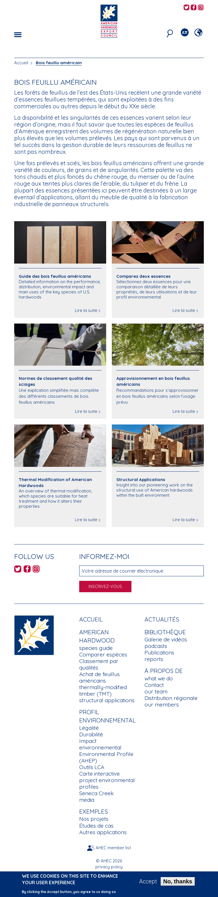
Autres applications (103, 832)
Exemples (93, 811)
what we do (158, 678)
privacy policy (109, 866)
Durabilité (91, 734)
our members (161, 704)
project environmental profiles (107, 783)
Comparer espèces (103, 654)
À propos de (163, 670)
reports (153, 659)
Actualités (161, 619)
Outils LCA (91, 767)
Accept (148, 882)
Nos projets (93, 818)
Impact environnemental (100, 744)
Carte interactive (99, 773)
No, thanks (177, 882)
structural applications (107, 700)
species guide (96, 648)
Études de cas (96, 825)
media (86, 799)
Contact (154, 684)
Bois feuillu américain (59, 62)
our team (155, 691)
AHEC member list (113, 847)
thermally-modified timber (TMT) (103, 690)
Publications (159, 652)
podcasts (155, 646)
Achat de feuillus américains (99, 677)
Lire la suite (86, 310)
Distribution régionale (171, 698)
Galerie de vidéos (165, 639)
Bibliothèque (165, 632)
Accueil (21, 62)
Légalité (89, 727)
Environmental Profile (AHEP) (106, 757)
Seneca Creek (96, 793)
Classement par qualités (98, 664)
